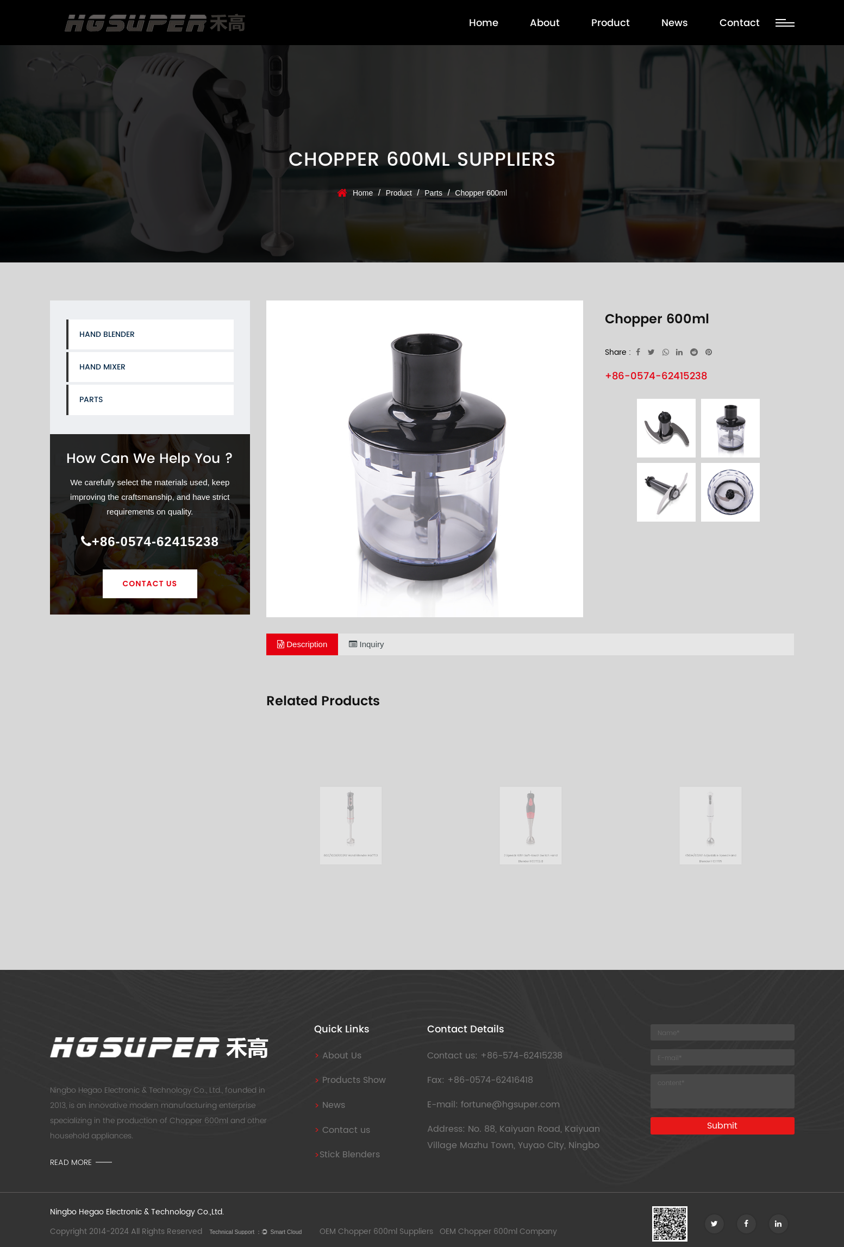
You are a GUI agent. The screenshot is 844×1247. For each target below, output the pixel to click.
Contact (740, 22)
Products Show (350, 1080)
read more (71, 1162)
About (545, 22)
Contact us (342, 1130)
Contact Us (150, 583)
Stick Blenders (347, 1155)
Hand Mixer (102, 366)
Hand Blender (107, 334)
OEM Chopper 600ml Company (498, 1231)
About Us (337, 1056)
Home (483, 22)
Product (610, 22)
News (674, 22)
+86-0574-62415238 (150, 541)
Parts (433, 193)
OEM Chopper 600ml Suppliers (376, 1231)
